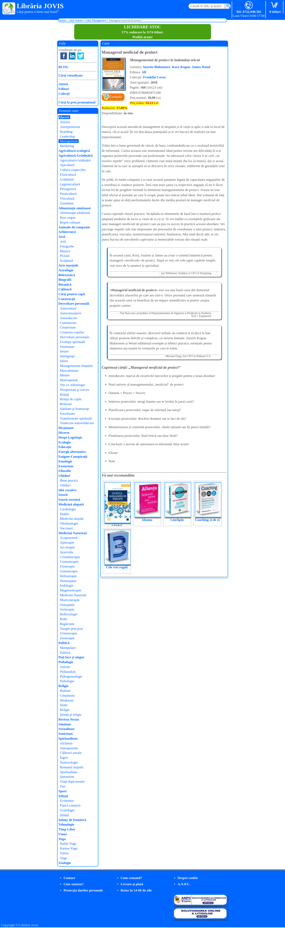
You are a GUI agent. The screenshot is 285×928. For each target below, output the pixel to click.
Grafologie (67, 810)
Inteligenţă (67, 356)
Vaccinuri (66, 528)
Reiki (63, 619)
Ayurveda (66, 552)
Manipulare (68, 648)
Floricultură (68, 175)
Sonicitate (66, 734)
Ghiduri (64, 476)
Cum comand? (131, 878)
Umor (63, 834)
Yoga (62, 839)
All (144, 72)
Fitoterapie (67, 566)
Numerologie (69, 762)
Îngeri (64, 758)
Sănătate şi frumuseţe (74, 409)
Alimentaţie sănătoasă (75, 208)
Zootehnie (67, 203)
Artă (62, 237)
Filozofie (65, 471)
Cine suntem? (74, 884)
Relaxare (66, 404)
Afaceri (64, 117)
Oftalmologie (69, 523)
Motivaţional (69, 380)
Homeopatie (68, 581)
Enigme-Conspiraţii (73, 456)
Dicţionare (66, 428)
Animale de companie (74, 227)
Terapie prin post (71, 629)
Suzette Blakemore (156, 67)
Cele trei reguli (117, 567)
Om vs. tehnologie (72, 385)
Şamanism (67, 777)
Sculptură (66, 260)
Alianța (147, 520)
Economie (67, 800)
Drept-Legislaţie (70, 437)
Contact (69, 878)
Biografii (65, 280)
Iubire (64, 361)
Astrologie (66, 270)
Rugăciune (67, 624)
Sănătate (65, 724)
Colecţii (64, 94)
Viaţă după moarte (72, 781)
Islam (64, 705)
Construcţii (67, 299)
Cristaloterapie (70, 557)
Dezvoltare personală (74, 303)
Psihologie (66, 662)
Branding (66, 132)
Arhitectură (67, 232)
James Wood (201, 67)
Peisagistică (68, 189)
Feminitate (67, 347)
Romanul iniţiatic (72, 767)
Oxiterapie (67, 609)
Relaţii (64, 394)
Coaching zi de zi (207, 520)
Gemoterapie (69, 571)
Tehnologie (66, 824)
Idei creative (68, 490)
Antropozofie (69, 748)
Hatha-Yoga (68, 843)
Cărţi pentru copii (72, 294)
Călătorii (65, 289)
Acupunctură (69, 538)
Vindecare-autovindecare (77, 423)
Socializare (67, 414)
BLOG (63, 67)
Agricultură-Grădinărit (76, 155)
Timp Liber (67, 829)
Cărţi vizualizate (71, 75)
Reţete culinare (70, 222)
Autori (63, 84)
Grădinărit (67, 179)
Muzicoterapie (70, 600)
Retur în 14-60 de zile (136, 890)
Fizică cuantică (70, 805)
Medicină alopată (71, 504)
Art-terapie (67, 547)
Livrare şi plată (132, 884)
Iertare (64, 351)
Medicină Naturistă (73, 533)
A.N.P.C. (184, 884)
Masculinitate (69, 371)
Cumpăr (115, 97)
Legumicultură (70, 184)
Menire (65, 375)
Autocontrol (68, 308)
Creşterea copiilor (72, 332)
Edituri (64, 89)
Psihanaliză (67, 672)
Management (69, 141)
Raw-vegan (67, 217)
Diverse (64, 433)
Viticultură (67, 198)
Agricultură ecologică (74, 151)
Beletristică (67, 275)
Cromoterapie (69, 562)
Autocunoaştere (70, 313)
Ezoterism (66, 466)
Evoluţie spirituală (72, 342)
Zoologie (65, 863)
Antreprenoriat (70, 127)
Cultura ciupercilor (73, 170)
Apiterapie (67, 542)
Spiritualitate (68, 738)
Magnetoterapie (70, 590)
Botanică (65, 284)
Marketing (67, 146)
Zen (62, 786)
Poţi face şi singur (71, 657)
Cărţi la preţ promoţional (77, 102)
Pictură (65, 256)
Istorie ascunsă (69, 499)
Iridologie (66, 585)
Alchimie (66, 743)
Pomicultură (68, 194)
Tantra (64, 853)
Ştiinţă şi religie (71, 715)
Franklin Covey (154, 77)
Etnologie (65, 461)
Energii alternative (72, 452)
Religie (64, 686)
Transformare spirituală (76, 418)
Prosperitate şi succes (74, 390)
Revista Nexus (69, 719)
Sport (63, 791)
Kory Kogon (181, 67)
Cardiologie (68, 509)
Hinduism (66, 700)
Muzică (65, 251)
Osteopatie (67, 605)
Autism (65, 667)
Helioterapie (68, 576)
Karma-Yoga (68, 848)
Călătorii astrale (71, 753)
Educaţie (65, 447)
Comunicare (68, 323)
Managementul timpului (76, 366)
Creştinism (67, 695)
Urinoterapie (68, 633)
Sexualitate (67, 729)
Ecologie (65, 442)
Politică (64, 643)
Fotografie (67, 246)
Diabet (64, 514)
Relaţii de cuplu (71, 399)
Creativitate (68, 327)
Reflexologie (69, 614)
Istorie (63, 495)
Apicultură (67, 165)
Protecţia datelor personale (83, 890)
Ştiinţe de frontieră (72, 820)
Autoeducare (68, 318)
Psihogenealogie (71, 676)
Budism (65, 691)
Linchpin (177, 520)
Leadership (67, 136)
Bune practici (69, 480)
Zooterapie (67, 638)
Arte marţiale (68, 265)
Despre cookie (188, 878)
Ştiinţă (63, 796)
